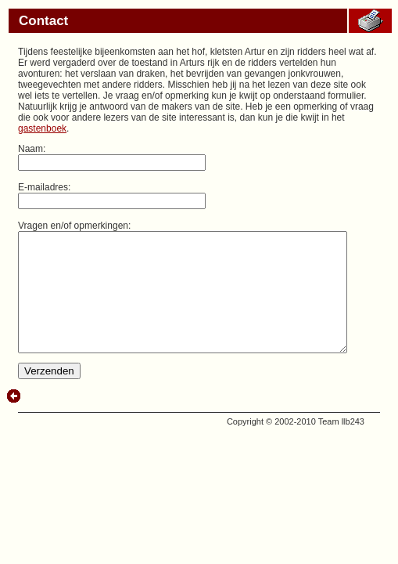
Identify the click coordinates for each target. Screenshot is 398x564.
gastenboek (258, 117)
